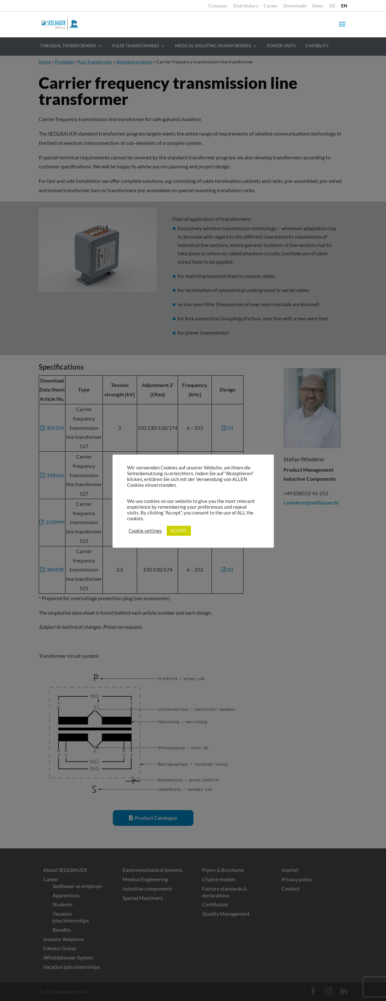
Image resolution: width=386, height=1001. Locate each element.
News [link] (317, 6)
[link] (332, 8)
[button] (342, 28)
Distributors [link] (245, 6)
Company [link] (217, 6)
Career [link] (271, 6)
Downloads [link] (294, 6)
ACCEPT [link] (179, 530)
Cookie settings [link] (145, 531)
